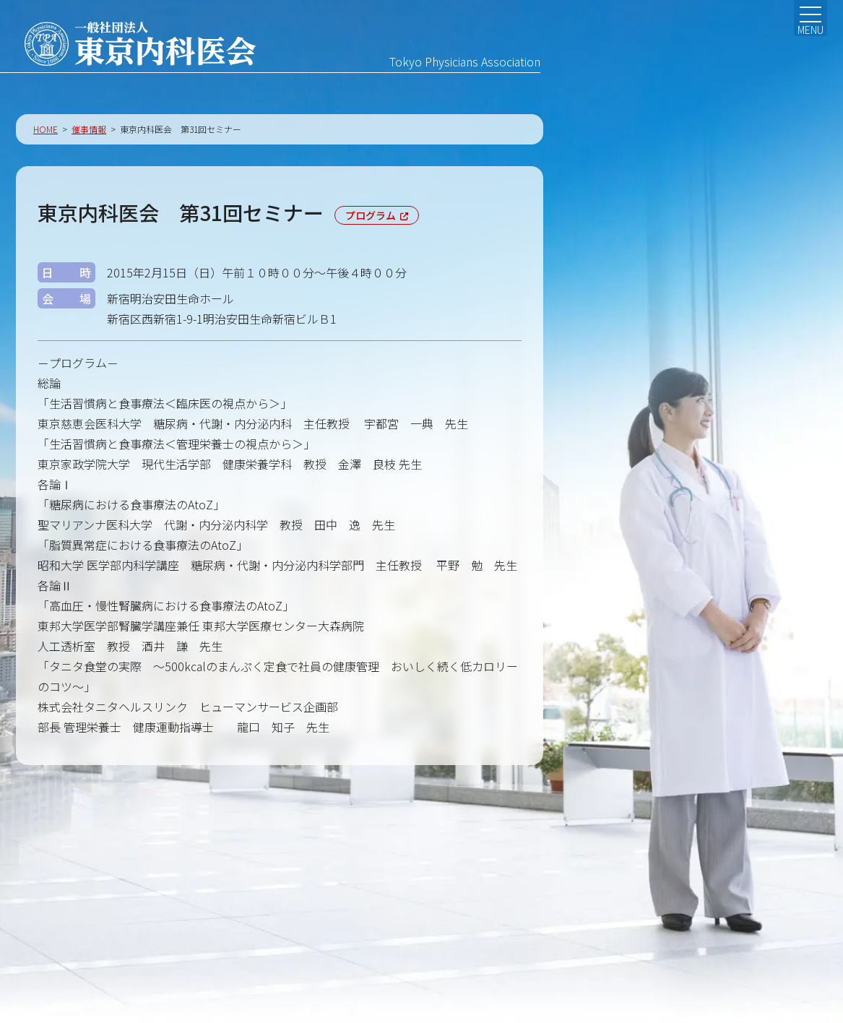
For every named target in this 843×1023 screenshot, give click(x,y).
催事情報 (89, 133)
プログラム (370, 219)
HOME (45, 133)
